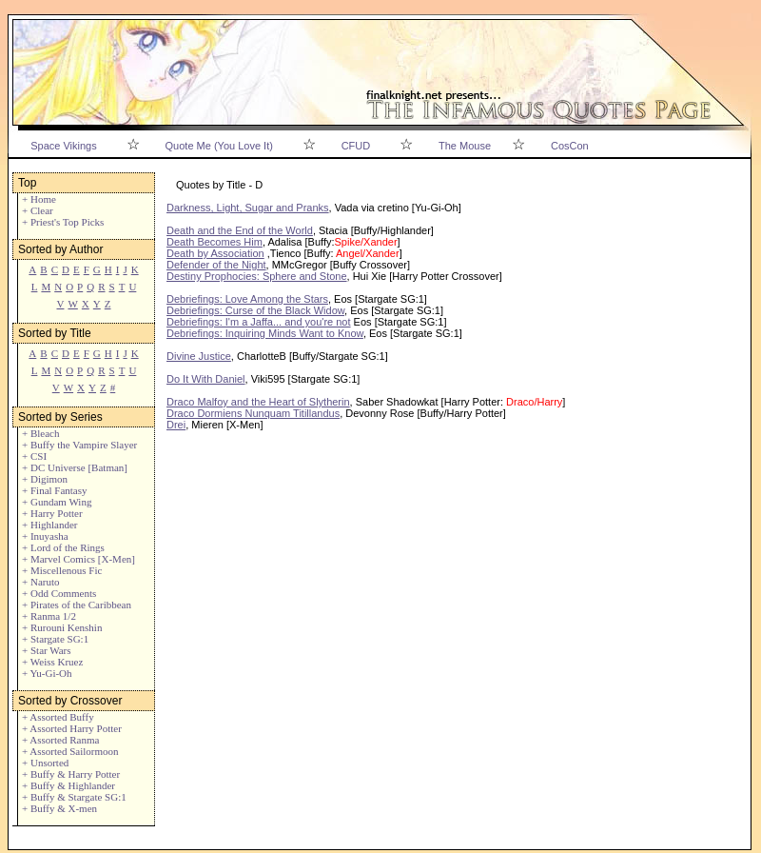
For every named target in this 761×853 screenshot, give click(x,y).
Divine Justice (198, 356)
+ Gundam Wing (56, 501)
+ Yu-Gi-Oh (47, 673)
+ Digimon (45, 479)
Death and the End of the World (239, 230)
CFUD (356, 145)
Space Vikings (63, 145)
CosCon (570, 145)
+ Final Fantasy (55, 490)
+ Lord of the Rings (63, 547)
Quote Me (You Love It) (219, 145)
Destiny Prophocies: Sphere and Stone (256, 276)
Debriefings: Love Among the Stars (247, 299)
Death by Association (215, 253)
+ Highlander (49, 524)
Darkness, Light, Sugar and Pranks (247, 207)
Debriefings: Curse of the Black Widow (255, 310)
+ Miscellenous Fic (62, 570)
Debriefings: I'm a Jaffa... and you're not (258, 321)
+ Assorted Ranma (60, 739)
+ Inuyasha (45, 536)
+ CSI (34, 456)
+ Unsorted (45, 762)
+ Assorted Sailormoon (70, 751)
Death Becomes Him (214, 242)
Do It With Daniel (205, 379)
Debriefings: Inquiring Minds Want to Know (264, 333)
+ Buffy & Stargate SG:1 (74, 797)
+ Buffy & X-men (59, 808)
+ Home (39, 199)
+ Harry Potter (52, 513)
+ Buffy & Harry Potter (71, 774)
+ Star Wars (46, 650)
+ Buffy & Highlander (68, 785)
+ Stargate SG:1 (55, 639)
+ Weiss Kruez (52, 661)
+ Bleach (41, 433)
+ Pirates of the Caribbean (76, 604)
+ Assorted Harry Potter (72, 728)
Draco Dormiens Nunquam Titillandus (253, 413)
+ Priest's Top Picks (63, 222)
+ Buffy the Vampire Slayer (79, 444)
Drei (175, 424)
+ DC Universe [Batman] (74, 467)
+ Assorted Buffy (58, 717)
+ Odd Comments (59, 593)
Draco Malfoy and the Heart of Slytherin (258, 401)
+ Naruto (41, 581)
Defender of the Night (216, 264)
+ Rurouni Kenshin (62, 627)
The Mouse (465, 145)
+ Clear (37, 210)
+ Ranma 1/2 (49, 616)
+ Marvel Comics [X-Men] (78, 559)
